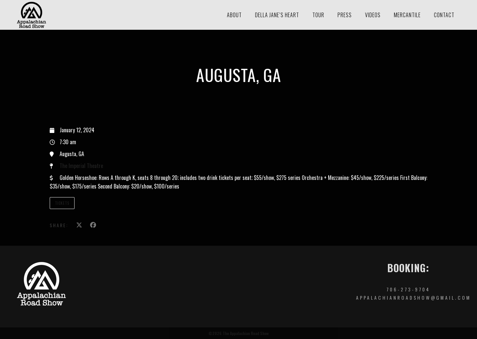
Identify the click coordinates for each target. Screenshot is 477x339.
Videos (373, 15)
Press (345, 15)
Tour (318, 15)
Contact (444, 15)
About (234, 15)
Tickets (62, 203)
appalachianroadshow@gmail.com (413, 297)
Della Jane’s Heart (277, 15)
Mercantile (407, 15)
